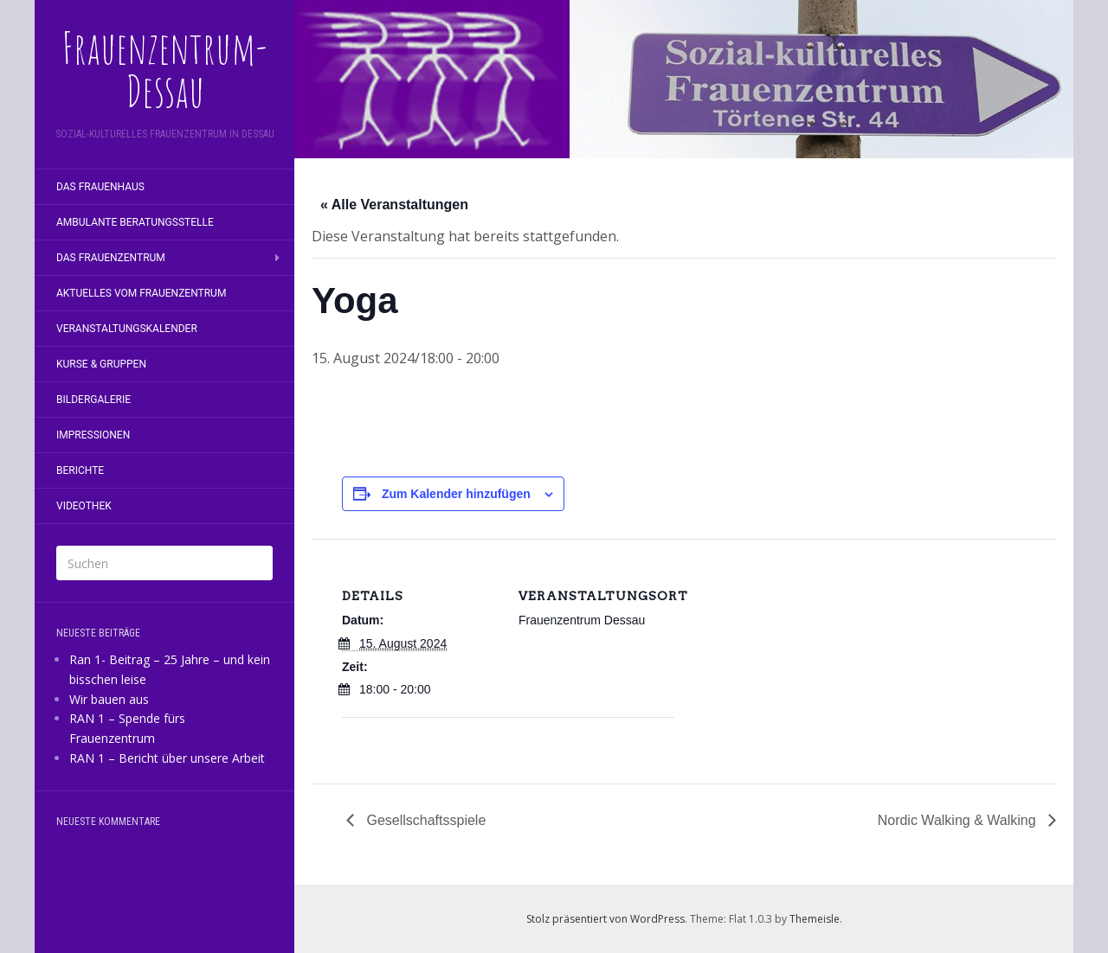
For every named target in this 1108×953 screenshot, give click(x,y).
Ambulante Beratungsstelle (135, 222)
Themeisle (814, 918)
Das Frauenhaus (100, 187)
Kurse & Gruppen (101, 364)
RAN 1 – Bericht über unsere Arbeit (167, 758)
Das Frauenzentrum (110, 258)
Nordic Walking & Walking (959, 820)
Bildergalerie (93, 399)
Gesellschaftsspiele (424, 820)
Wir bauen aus (109, 699)
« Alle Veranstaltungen (394, 204)
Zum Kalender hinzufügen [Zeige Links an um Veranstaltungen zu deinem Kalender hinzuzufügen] (456, 494)
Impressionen (93, 435)
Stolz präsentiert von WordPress (605, 918)
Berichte (80, 470)
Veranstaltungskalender (126, 329)
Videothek (84, 506)
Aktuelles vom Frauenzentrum (141, 293)
